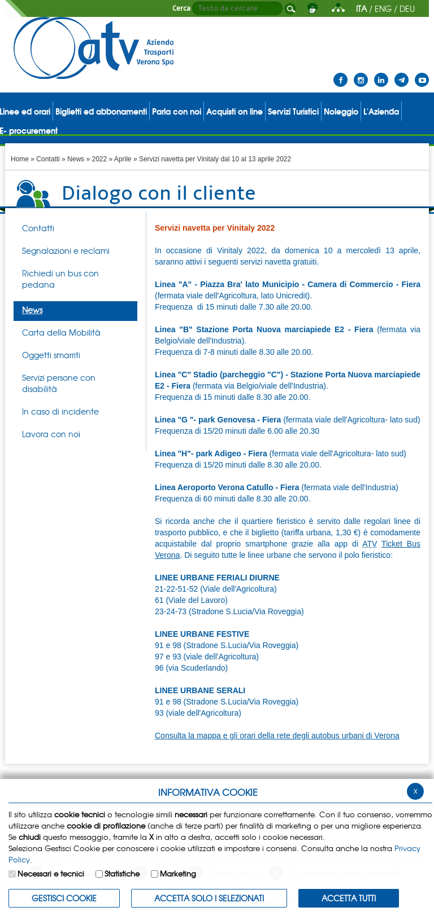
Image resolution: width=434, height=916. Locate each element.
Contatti (47, 159)
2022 (99, 159)
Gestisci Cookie (64, 898)
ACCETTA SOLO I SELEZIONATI (209, 898)
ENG (383, 8)
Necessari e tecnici (51, 873)
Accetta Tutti (349, 898)
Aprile (123, 159)
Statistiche (122, 873)
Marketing (178, 873)
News (75, 159)
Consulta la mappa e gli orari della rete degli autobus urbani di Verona (277, 735)
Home (20, 159)
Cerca (181, 8)
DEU (407, 8)
